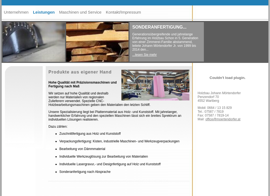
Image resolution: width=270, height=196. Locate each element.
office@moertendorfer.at (223, 119)
